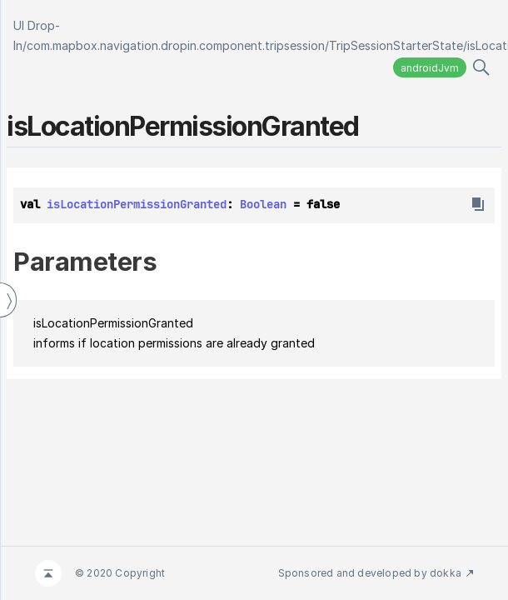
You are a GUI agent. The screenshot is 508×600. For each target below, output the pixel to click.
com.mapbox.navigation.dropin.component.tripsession (176, 45)
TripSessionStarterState (396, 45)
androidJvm (430, 68)
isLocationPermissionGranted (137, 204)
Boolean (263, 204)
